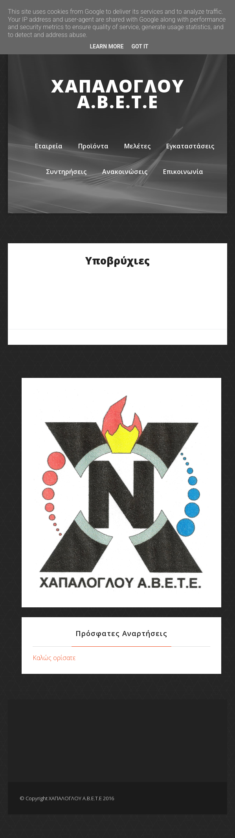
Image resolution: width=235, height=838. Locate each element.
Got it (139, 46)
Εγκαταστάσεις (190, 146)
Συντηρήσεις (66, 171)
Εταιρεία (48, 146)
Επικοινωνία (183, 171)
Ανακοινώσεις (124, 171)
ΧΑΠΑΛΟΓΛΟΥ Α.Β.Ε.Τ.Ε (117, 93)
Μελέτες (137, 146)
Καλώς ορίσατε (54, 657)
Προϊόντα (93, 146)
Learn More (106, 46)
